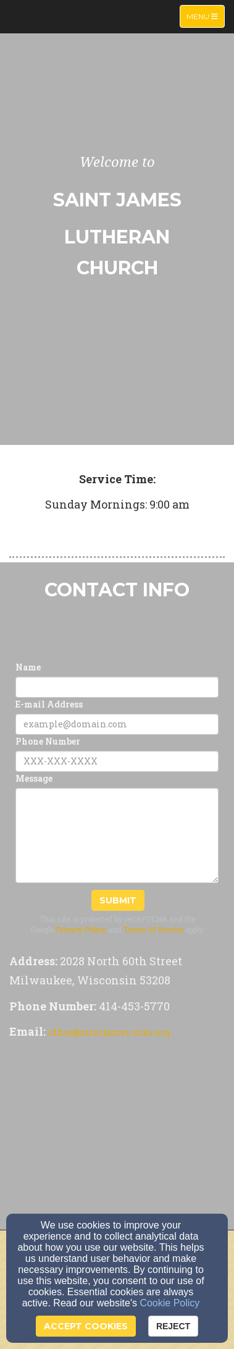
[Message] (117, 835)
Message (33, 778)
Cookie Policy (169, 1303)
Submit (117, 900)
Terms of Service (153, 929)
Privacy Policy (81, 929)
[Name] (117, 687)
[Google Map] (117, 1137)
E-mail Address (49, 704)
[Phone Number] (117, 761)
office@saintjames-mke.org (109, 1032)
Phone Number (47, 741)
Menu (205, 16)
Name (28, 667)
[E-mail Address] (117, 724)
